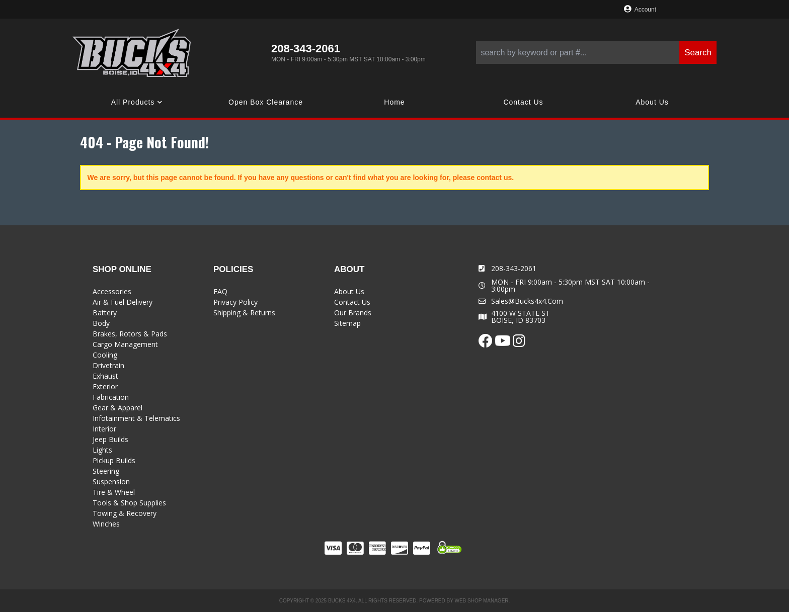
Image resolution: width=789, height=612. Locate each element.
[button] (596, 52)
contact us (494, 177)
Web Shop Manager (481, 600)
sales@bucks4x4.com (527, 301)
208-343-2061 (513, 268)
